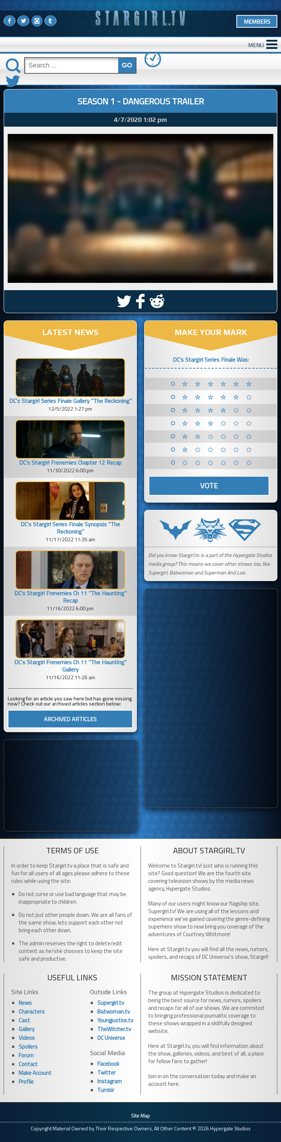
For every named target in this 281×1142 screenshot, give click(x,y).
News (25, 1003)
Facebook (108, 1064)
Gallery (26, 1029)
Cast (24, 1020)
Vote (209, 485)
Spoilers (28, 1046)
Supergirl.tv (110, 1003)
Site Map (140, 1115)
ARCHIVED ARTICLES (70, 719)
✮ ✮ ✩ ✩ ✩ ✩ (218, 436)
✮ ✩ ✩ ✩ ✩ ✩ (218, 449)
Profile (26, 1081)
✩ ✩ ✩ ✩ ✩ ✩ (218, 462)
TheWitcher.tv (114, 1029)
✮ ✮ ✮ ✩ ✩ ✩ (218, 423)
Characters (32, 1011)
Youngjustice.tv (115, 1020)
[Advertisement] (70, 785)
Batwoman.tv (113, 1011)
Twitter (106, 1072)
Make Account (35, 1073)
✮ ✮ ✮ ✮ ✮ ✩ (218, 397)
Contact (28, 1064)
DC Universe (111, 1038)
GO (127, 65)
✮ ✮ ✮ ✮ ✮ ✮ (218, 383)
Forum (26, 1055)
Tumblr (105, 1090)
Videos (27, 1038)
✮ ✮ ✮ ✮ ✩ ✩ (218, 410)
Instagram (109, 1081)
